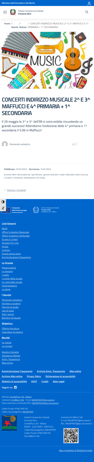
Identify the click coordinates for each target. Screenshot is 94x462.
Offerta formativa (10, 328)
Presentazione (9, 268)
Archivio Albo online (12, 376)
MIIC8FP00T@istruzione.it (43, 399)
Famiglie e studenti (11, 303)
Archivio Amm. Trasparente (51, 371)
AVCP (34, 381)
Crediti (44, 381)
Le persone (7, 271)
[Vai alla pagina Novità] (14, 27)
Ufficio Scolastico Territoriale (16, 236)
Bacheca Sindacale (11, 318)
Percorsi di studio (10, 307)
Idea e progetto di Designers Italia (75, 450)
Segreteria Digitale (11, 355)
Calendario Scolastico (12, 332)
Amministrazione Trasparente (16, 257)
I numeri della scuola (12, 278)
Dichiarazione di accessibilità (60, 376)
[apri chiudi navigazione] (5, 12)
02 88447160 (18, 399)
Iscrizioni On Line (10, 243)
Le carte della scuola (12, 282)
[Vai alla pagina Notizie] (23, 27)
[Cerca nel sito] (87, 12)
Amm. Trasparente (11, 359)
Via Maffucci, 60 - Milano (21, 396)
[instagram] (15, 387)
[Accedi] (89, 3)
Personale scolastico (12, 300)
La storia (6, 289)
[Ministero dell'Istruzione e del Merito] (18, 2)
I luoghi (5, 275)
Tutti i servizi (8, 314)
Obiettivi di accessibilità (14, 381)
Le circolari (7, 346)
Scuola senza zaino (11, 253)
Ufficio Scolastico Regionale (15, 232)
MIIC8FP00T (28, 411)
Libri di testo (8, 310)
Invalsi (5, 246)
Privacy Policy (34, 376)
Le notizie (6, 342)
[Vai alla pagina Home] (7, 23)
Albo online (7, 363)
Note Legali (58, 381)
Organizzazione (9, 285)
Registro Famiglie (10, 352)
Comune (6, 250)
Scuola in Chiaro (10, 239)
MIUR (4, 228)
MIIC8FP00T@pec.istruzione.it (45, 403)
